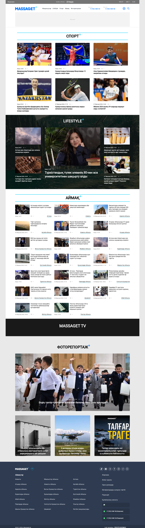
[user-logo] (124, 8)
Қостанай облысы (45, 265)
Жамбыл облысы (85, 248)
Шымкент (88, 298)
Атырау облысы (125, 232)
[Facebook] (114, 469)
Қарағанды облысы (123, 248)
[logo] (26, 8)
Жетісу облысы (46, 314)
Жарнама (11, 2)
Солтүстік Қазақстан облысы (54, 504)
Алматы (88, 216)
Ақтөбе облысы (46, 232)
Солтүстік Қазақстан (123, 281)
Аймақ (67, 8)
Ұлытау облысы (86, 314)
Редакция (105, 495)
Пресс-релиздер (107, 485)
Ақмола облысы (125, 216)
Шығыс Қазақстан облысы (42, 298)
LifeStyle (55, 8)
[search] (128, 8)
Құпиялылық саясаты (110, 500)
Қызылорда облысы (84, 265)
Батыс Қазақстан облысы (43, 248)
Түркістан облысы (45, 281)
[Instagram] (119, 469)
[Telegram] (123, 469)
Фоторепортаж (76, 8)
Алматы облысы (85, 232)
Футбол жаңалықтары (81, 509)
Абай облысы (125, 298)
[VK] (110, 469)
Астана (49, 216)
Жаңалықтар (46, 8)
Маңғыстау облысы (123, 265)
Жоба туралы (107, 480)
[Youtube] (106, 469)
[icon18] (32, 469)
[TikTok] (101, 469)
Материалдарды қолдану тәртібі (113, 490)
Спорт (62, 8)
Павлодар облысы (85, 281)
